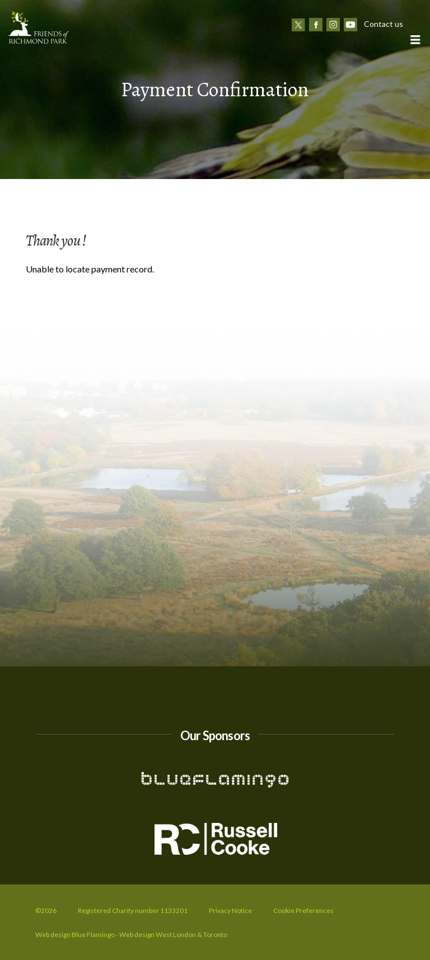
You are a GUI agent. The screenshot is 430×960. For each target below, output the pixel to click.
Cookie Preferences (303, 910)
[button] (415, 39)
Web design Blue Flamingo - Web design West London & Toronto (131, 934)
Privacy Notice (230, 910)
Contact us (383, 24)
